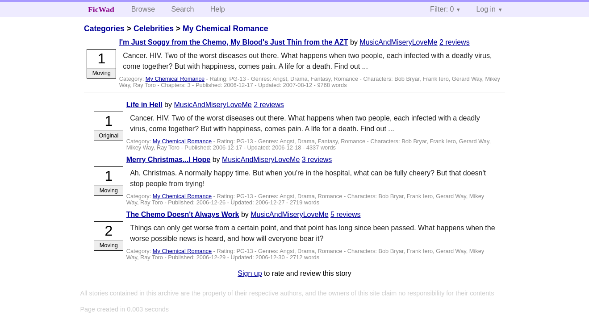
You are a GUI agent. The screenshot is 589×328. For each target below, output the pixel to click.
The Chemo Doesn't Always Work (182, 214)
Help (217, 9)
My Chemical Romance (225, 28)
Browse (143, 9)
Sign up (250, 273)
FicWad (101, 9)
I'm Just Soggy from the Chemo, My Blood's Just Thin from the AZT (233, 42)
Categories (104, 28)
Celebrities (154, 28)
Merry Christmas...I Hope (168, 159)
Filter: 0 (442, 9)
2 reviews (454, 42)
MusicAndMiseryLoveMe (398, 42)
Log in (486, 9)
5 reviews (345, 214)
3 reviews (317, 159)
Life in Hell (144, 104)
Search (182, 9)
